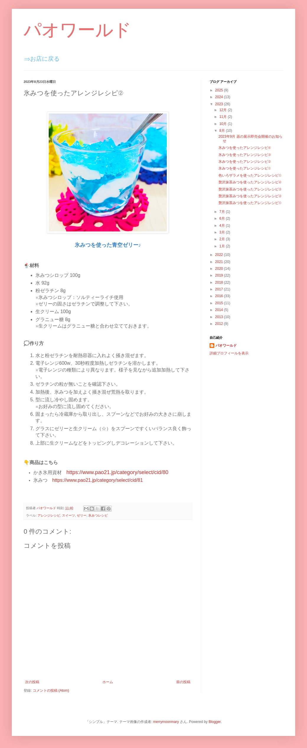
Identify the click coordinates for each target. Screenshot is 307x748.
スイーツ (68, 515)
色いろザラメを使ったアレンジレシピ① (249, 175)
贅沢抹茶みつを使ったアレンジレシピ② (249, 196)
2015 (219, 303)
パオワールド (77, 30)
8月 (222, 131)
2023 (219, 104)
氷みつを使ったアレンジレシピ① (244, 168)
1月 (222, 246)
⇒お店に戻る (42, 58)
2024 (219, 97)
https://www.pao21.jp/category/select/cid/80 (117, 472)
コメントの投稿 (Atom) (51, 690)
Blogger (215, 722)
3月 (222, 232)
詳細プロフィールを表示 (229, 353)
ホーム (107, 682)
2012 (219, 324)
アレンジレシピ (48, 515)
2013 (219, 317)
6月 (222, 218)
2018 (219, 282)
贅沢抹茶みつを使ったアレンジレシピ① (249, 203)
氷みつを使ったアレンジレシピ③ (244, 155)
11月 (223, 117)
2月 (222, 239)
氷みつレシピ (98, 515)
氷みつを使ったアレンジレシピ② (244, 162)
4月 (222, 225)
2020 (219, 269)
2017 (219, 289)
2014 (219, 310)
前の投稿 (183, 682)
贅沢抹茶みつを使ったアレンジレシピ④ (249, 182)
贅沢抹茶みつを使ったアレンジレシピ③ (249, 189)
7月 (222, 212)
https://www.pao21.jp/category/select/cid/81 (97, 480)
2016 (219, 296)
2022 (219, 255)
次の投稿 (32, 682)
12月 (223, 110)
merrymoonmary (166, 722)
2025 (219, 90)
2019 (219, 275)
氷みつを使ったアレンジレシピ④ (244, 148)
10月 (223, 124)
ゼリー (81, 515)
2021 (219, 262)
